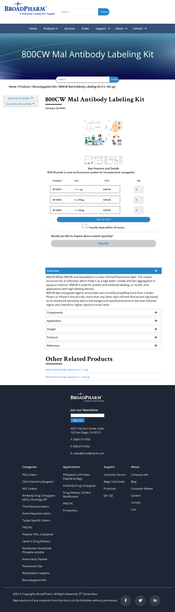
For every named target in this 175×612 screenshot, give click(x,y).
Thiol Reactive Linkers (35, 506)
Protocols (110, 488)
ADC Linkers (29, 488)
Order (85, 28)
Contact (138, 28)
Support (101, 28)
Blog (133, 481)
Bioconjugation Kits (44, 86)
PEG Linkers (29, 475)
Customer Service (115, 475)
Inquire (103, 243)
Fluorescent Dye (32, 566)
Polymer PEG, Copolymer (38, 534)
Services (70, 28)
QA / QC (108, 495)
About (119, 28)
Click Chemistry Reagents (38, 481)
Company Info (139, 475)
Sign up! (77, 420)
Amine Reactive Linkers (36, 513)
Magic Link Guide (114, 481)
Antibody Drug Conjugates (79, 485)
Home (33, 28)
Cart (133, 509)
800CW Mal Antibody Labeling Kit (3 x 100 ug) (87, 86)
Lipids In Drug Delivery (36, 541)
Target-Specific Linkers (36, 520)
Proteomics (70, 510)
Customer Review (142, 488)
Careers (136, 495)
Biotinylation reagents (36, 573)
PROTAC (27, 527)
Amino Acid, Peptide (34, 559)
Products (51, 28)
